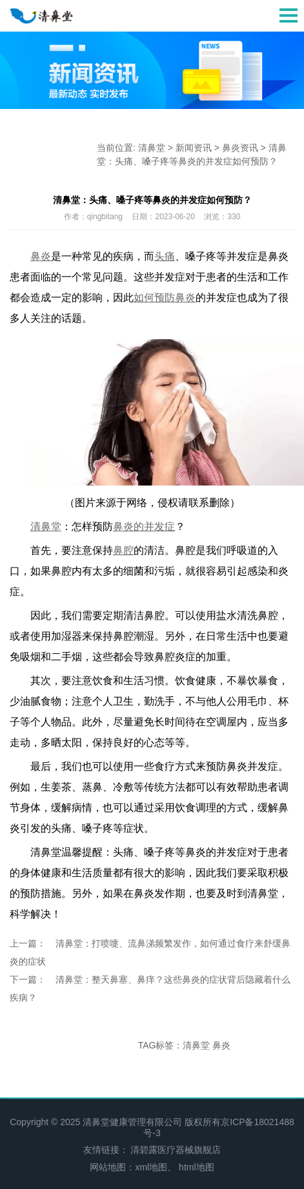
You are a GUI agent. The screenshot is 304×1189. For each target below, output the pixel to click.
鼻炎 (221, 1045)
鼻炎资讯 (240, 147)
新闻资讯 (194, 147)
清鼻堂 (151, 147)
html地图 (196, 1167)
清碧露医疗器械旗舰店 (175, 1150)
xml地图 (151, 1167)
